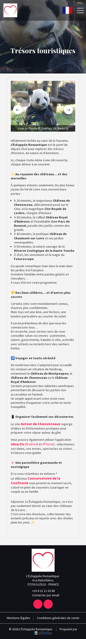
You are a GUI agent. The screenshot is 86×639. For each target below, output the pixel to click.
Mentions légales (18, 618)
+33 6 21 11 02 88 (41, 591)
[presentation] (17, 109)
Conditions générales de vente (58, 618)
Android (32, 444)
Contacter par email (43, 595)
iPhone (48, 444)
